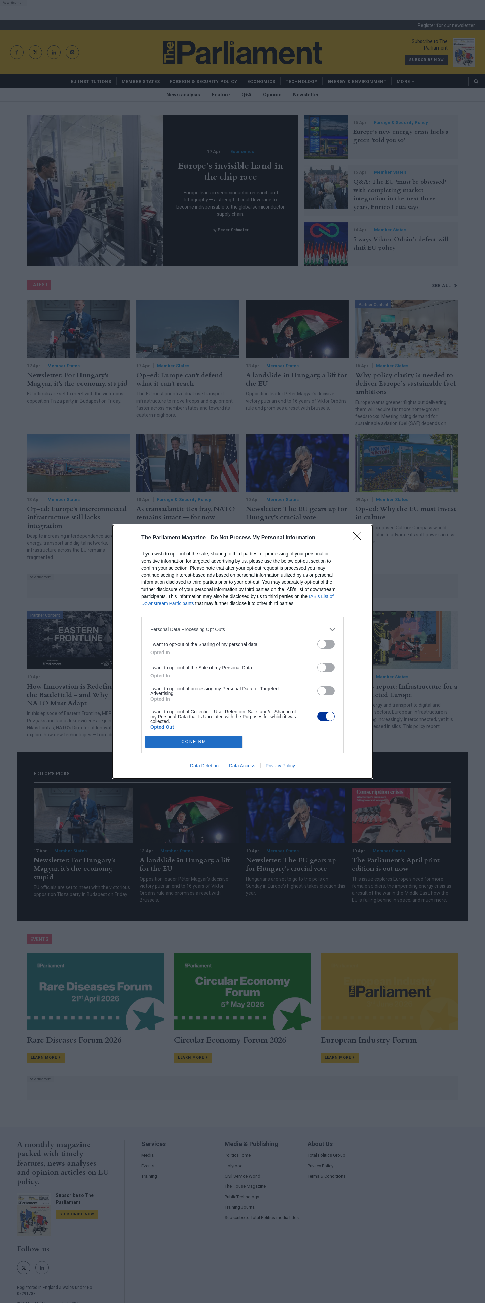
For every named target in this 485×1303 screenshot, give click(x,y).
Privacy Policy (280, 765)
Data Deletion (204, 765)
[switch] (326, 644)
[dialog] (242, 651)
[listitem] (242, 629)
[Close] (359, 538)
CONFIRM (193, 741)
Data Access (242, 765)
